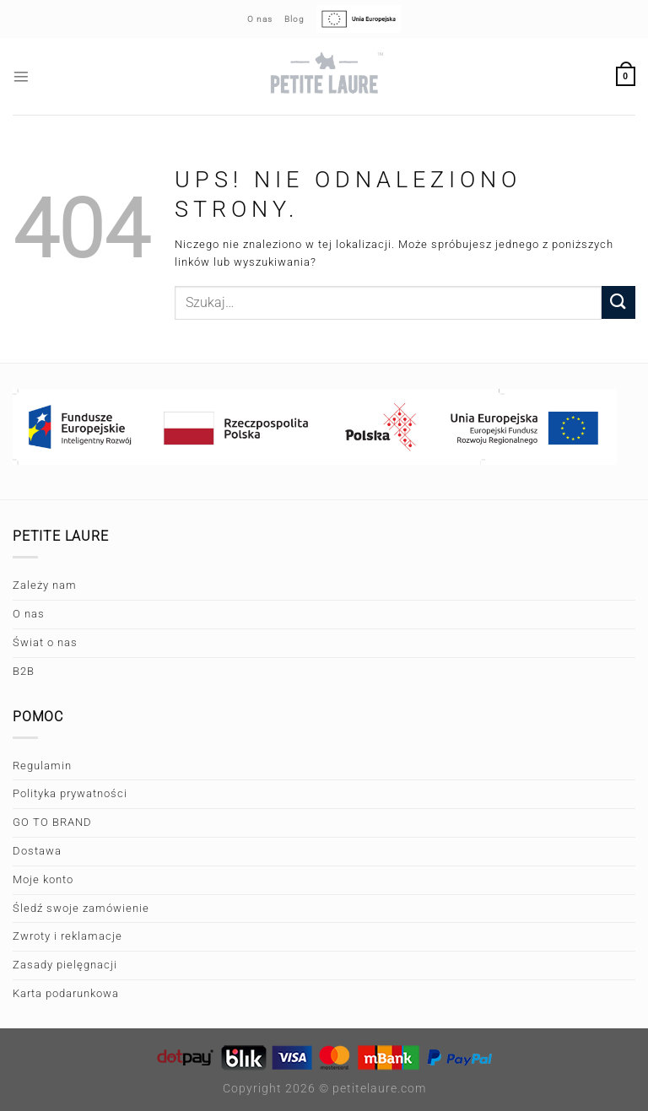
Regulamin (42, 765)
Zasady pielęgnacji (65, 964)
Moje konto (43, 879)
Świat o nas (45, 642)
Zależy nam (45, 585)
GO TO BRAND (52, 822)
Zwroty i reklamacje (67, 936)
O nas (29, 613)
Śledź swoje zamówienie (81, 908)
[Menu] (21, 76)
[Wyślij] (618, 302)
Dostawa (37, 850)
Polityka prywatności (70, 793)
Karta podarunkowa (66, 993)
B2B (24, 671)
